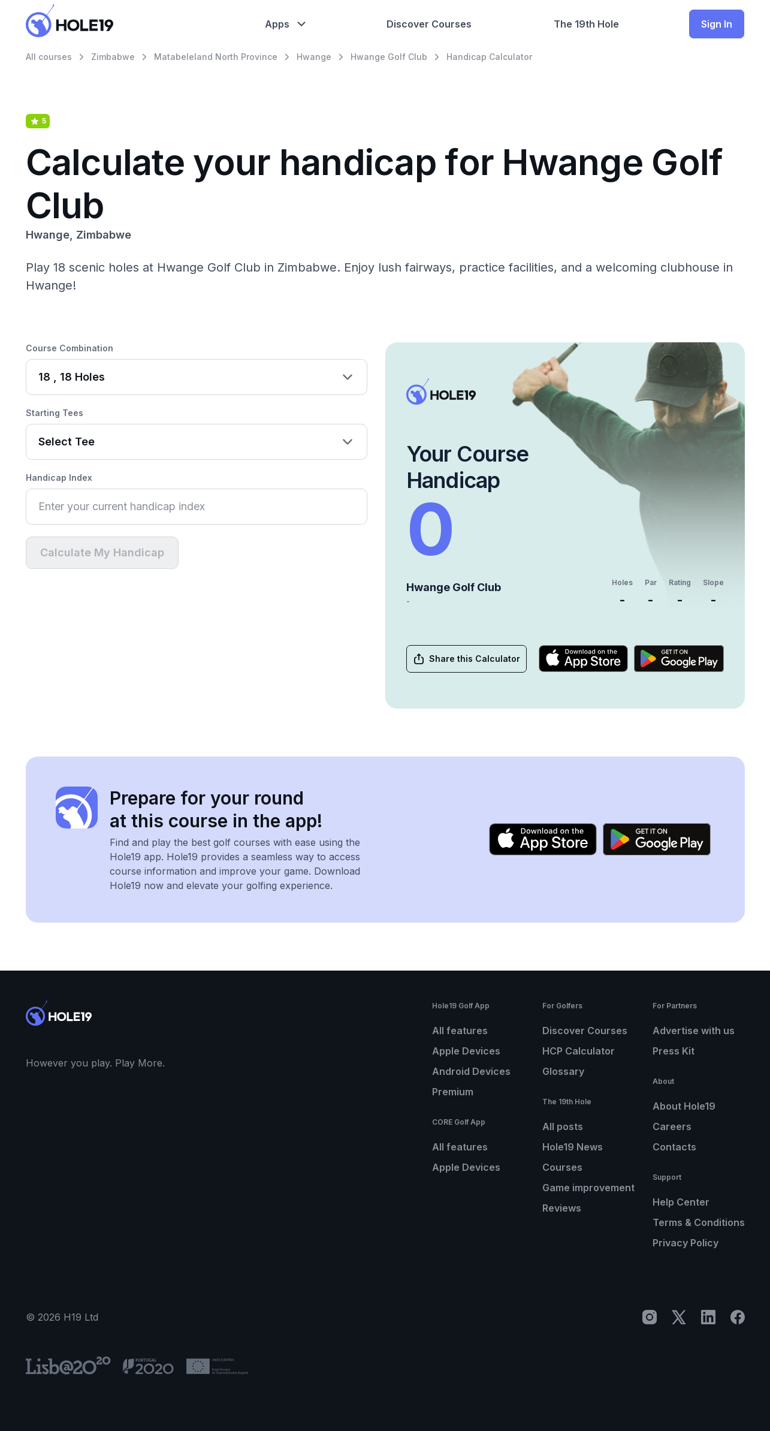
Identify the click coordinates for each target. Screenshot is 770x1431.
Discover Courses (584, 1031)
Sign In (716, 24)
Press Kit (673, 1051)
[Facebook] (737, 1317)
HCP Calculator (578, 1051)
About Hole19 (684, 1106)
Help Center (681, 1202)
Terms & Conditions (699, 1222)
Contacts (674, 1147)
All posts (562, 1126)
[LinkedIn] (708, 1317)
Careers (672, 1126)
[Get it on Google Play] (679, 658)
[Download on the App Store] (584, 658)
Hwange (314, 57)
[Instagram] (649, 1317)
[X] (679, 1317)
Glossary (563, 1071)
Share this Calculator (466, 659)
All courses (49, 57)
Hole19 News (572, 1147)
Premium (452, 1092)
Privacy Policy (685, 1243)
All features (460, 1031)
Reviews (561, 1208)
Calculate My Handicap (102, 552)
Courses (562, 1167)
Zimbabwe (113, 57)
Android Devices (471, 1071)
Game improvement (588, 1188)
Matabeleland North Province (215, 57)
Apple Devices (466, 1051)
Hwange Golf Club (389, 57)
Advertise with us (694, 1031)
